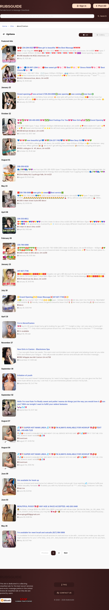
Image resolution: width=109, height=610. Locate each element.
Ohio (12, 26)
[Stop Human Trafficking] (23, 600)
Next (65, 553)
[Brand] (14, 6)
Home (4, 26)
